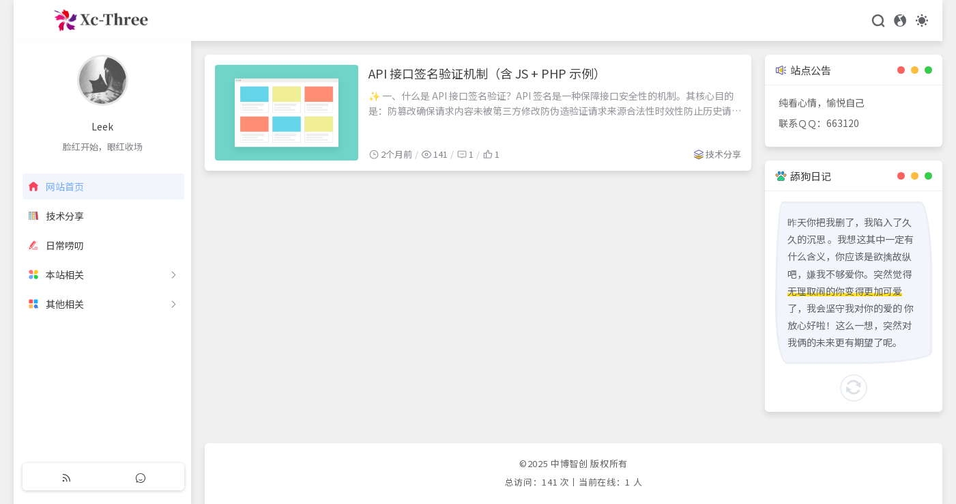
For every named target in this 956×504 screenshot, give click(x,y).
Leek (102, 126)
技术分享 (723, 154)
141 (549, 481)
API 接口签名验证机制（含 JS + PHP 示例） (487, 73)
